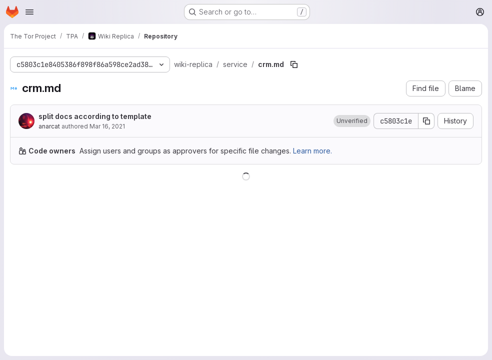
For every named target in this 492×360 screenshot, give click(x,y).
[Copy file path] (294, 64)
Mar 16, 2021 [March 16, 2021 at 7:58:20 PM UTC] (107, 126)
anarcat (49, 126)
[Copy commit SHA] (426, 121)
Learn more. (312, 150)
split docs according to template (95, 116)
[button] (352, 121)
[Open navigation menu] (30, 12)
